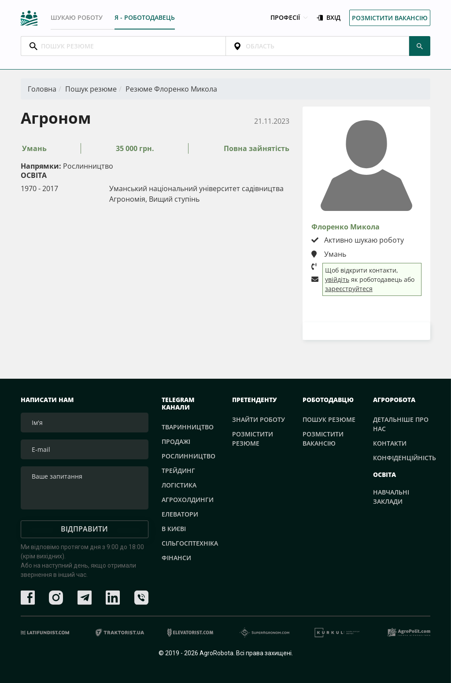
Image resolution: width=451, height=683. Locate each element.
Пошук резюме (91, 89)
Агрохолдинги (188, 499)
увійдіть (337, 279)
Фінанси (176, 557)
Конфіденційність (404, 458)
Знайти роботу (258, 419)
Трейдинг (178, 470)
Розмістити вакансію (390, 18)
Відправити (84, 529)
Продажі (176, 441)
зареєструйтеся (349, 288)
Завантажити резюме (366, 330)
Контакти (390, 443)
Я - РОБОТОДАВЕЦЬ (145, 17)
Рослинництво (188, 455)
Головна (42, 89)
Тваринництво (188, 426)
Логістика (179, 484)
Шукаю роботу (77, 17)
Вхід (328, 18)
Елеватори (180, 513)
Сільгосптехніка (190, 543)
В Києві (174, 528)
